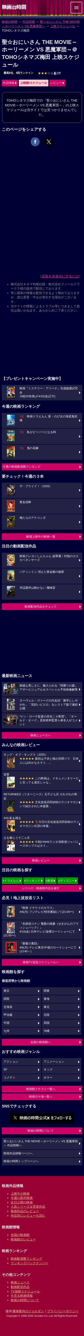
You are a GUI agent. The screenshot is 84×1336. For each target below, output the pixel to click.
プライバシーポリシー (62, 1311)
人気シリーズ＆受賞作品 (28, 1206)
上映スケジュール (62, 26)
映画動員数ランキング (26, 1258)
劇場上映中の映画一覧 (40, 536)
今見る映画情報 (22, 1295)
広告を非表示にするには (60, 276)
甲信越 (8, 1014)
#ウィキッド (32, 880)
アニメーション (54, 1061)
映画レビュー (41, 860)
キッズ (48, 1069)
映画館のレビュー (23, 1239)
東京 (6, 990)
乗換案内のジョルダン (28, 1311)
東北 (47, 1007)
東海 (47, 998)
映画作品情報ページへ (18, 1153)
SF (5, 1069)
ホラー (48, 1077)
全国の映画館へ (40, 1042)
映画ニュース (20, 1282)
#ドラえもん (11, 880)
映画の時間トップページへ (21, 1161)
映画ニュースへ (40, 735)
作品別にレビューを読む (28, 1215)
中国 (6, 1022)
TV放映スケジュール (25, 1291)
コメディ (9, 1077)
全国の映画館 (20, 1235)
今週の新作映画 (22, 1198)
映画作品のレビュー (25, 1211)
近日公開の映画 (22, 1202)
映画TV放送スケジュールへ (41, 962)
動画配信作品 (20, 1287)
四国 (47, 1022)
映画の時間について (41, 1130)
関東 (47, 990)
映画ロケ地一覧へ (40, 1096)
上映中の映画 (20, 1193)
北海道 (8, 1007)
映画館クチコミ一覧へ (40, 1089)
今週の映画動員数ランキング (22, 466)
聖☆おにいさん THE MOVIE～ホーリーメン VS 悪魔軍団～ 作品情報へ (41, 1143)
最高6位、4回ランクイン (18, 72)
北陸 (47, 1014)
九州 (6, 1031)
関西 (6, 998)
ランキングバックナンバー (29, 1263)
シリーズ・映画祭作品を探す (41, 888)
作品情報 (28, 22)
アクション (11, 1061)
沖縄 (47, 1031)
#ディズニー (66, 880)
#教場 (49, 880)
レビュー (56, 83)
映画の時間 (9, 22)
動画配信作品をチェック (41, 606)
